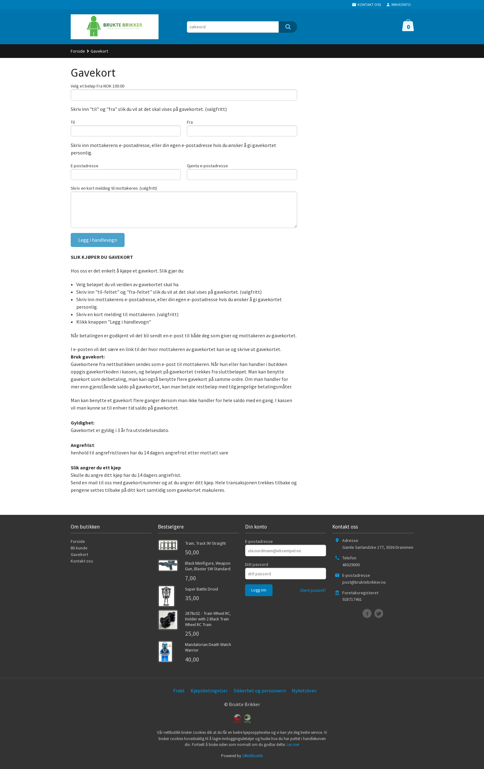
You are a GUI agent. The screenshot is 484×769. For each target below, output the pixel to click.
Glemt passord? (313, 594)
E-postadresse (84, 167)
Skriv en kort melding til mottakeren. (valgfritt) (114, 190)
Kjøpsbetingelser (209, 694)
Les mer (293, 748)
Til (73, 123)
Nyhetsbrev (304, 694)
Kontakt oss (82, 565)
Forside (78, 51)
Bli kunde (79, 552)
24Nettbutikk (252, 759)
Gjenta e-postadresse (207, 167)
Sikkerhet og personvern (260, 694)
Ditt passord (256, 568)
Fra (190, 123)
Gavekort (79, 558)
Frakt (179, 694)
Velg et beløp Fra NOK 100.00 (97, 86)
